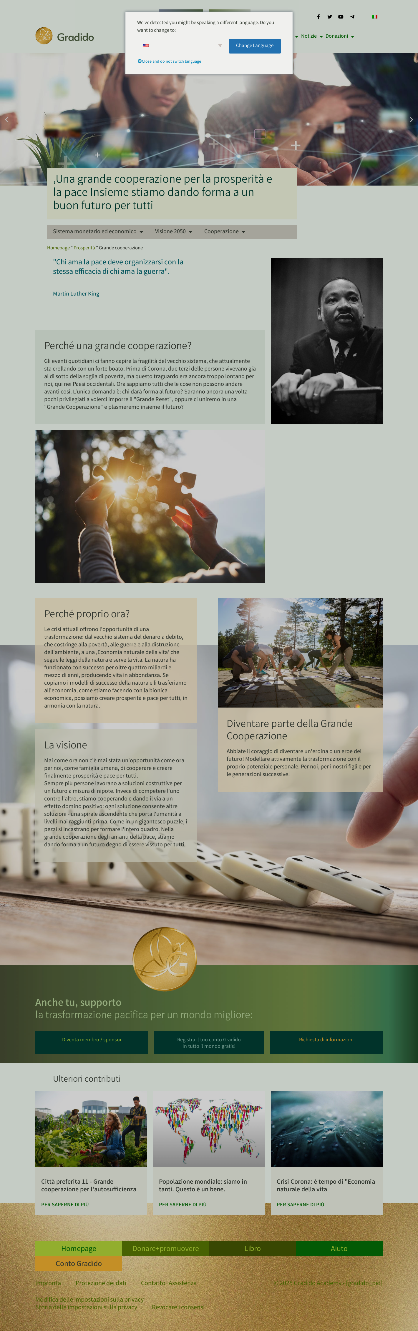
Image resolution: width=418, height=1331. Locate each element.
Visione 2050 (174, 232)
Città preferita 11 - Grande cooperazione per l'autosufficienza (88, 1186)
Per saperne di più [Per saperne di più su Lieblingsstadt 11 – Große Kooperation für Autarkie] (65, 1205)
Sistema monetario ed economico (98, 232)
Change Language (254, 46)
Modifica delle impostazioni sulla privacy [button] (89, 1300)
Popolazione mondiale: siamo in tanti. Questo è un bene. (203, 1186)
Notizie (312, 36)
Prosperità (84, 248)
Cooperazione (225, 232)
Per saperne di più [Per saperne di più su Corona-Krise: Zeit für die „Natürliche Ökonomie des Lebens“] (300, 1205)
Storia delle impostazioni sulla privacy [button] (86, 1308)
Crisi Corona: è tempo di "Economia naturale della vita (326, 1186)
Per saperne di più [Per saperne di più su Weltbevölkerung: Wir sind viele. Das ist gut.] (183, 1205)
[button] (6, 119)
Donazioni (340, 36)
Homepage (58, 248)
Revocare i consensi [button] (178, 1308)
